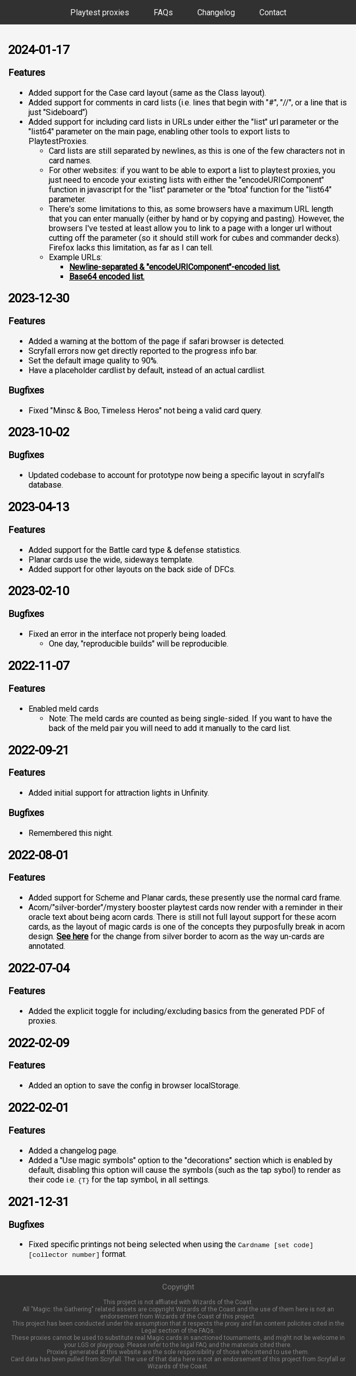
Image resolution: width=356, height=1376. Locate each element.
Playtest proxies (99, 12)
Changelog (216, 12)
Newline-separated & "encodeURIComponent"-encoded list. (174, 267)
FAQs (163, 12)
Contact (272, 12)
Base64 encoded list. (106, 277)
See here (72, 936)
